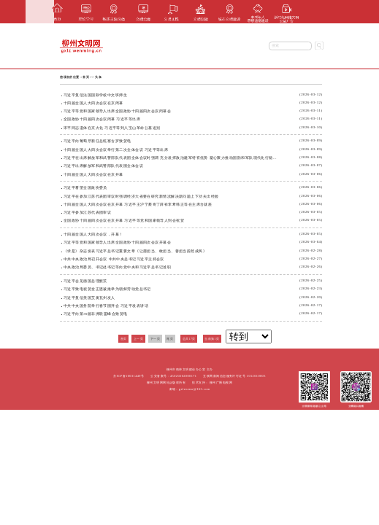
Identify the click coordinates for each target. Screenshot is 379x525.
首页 (86, 77)
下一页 (155, 339)
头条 (98, 77)
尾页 (169, 339)
